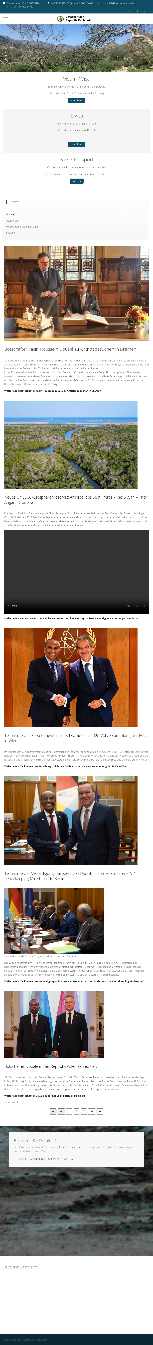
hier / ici (76, 181)
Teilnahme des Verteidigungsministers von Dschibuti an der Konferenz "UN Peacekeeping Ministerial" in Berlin (70, 876)
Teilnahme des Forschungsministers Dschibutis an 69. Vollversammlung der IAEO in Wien (76, 738)
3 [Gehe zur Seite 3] (84, 1111)
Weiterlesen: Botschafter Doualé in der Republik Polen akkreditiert (44, 1095)
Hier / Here (76, 100)
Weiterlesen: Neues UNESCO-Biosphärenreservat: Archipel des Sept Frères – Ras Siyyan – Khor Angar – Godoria (71, 618)
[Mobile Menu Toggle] (5, 18)
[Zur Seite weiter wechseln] (91, 1111)
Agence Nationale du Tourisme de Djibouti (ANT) (47, 1158)
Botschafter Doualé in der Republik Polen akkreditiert (50, 1066)
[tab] (67, 65)
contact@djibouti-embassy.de (118, 3)
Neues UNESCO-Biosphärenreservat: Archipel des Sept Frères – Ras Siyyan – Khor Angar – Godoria (75, 499)
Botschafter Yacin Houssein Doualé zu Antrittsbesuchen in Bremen (70, 349)
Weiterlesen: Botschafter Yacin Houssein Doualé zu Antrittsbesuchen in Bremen (52, 390)
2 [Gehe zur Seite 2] (76, 1111)
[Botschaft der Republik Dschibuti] (76, 18)
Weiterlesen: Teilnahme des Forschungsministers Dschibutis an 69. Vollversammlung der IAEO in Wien (65, 766)
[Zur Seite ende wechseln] (100, 1111)
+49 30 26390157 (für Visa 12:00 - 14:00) (72, 3)
